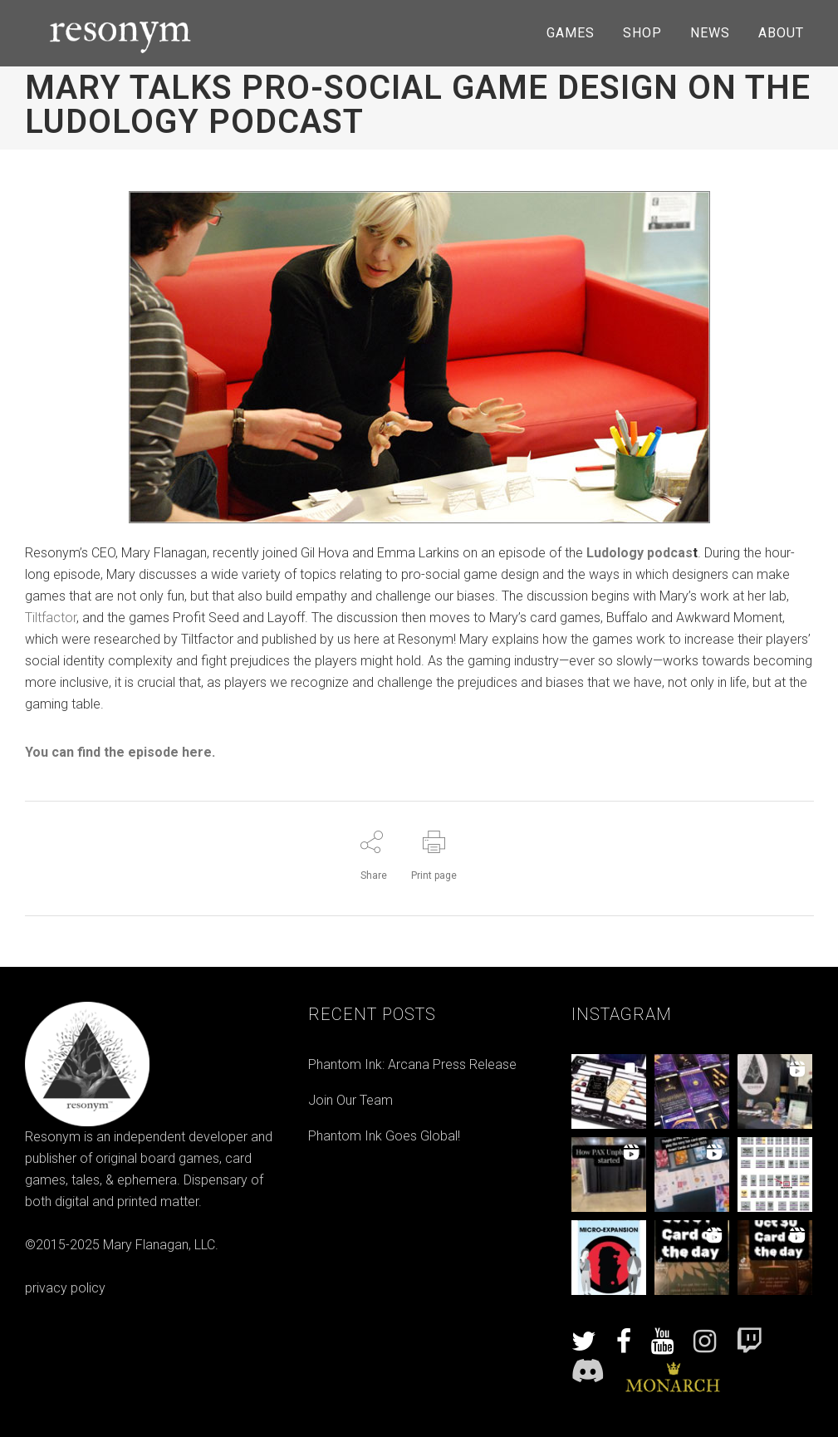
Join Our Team (350, 1100)
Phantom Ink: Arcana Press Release (412, 1064)
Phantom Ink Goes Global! (384, 1136)
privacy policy (65, 1288)
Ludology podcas (639, 553)
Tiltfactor (50, 617)
